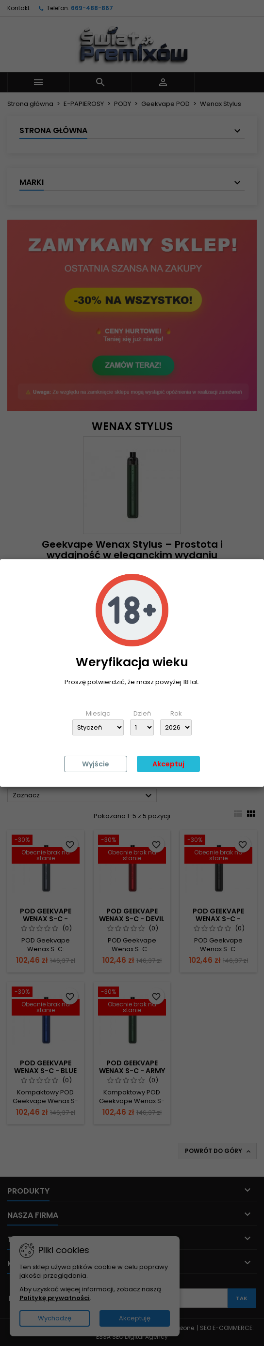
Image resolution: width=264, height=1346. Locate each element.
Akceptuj (168, 764)
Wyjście (95, 764)
